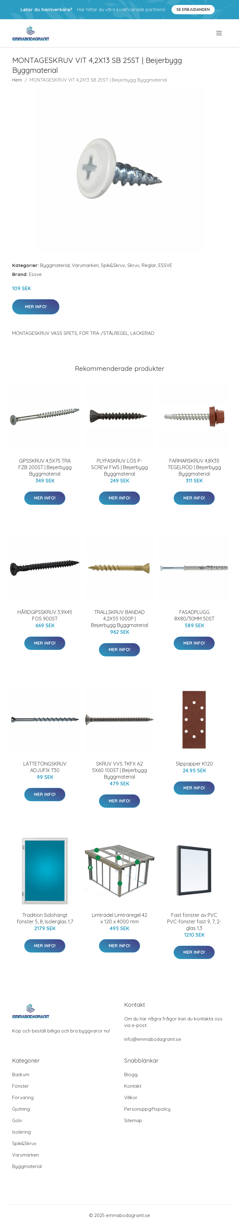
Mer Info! (36, 306)
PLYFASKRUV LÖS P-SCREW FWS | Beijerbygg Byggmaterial (119, 467)
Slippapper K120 (194, 764)
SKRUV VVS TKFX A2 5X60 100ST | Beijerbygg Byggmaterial (119, 770)
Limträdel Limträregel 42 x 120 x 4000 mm (119, 918)
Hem (17, 80)
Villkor (131, 1097)
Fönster (20, 1086)
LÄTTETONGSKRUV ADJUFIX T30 (45, 767)
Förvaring (23, 1097)
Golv (17, 1120)
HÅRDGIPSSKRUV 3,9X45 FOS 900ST (44, 615)
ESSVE (165, 265)
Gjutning (21, 1109)
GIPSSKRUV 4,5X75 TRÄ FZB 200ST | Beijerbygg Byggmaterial (45, 467)
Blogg (131, 1074)
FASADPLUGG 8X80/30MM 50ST (194, 615)
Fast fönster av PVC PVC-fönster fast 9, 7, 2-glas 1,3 (194, 921)
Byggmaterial (55, 265)
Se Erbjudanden (193, 9)
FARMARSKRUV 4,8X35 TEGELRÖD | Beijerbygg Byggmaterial (194, 467)
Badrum (20, 1074)
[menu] (219, 33)
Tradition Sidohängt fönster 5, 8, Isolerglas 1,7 (45, 918)
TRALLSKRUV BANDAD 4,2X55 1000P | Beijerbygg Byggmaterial (119, 618)
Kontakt (132, 1086)
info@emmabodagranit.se (152, 1039)
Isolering (21, 1132)
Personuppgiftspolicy (147, 1109)
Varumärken (85, 265)
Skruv (133, 265)
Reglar (149, 265)
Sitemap (133, 1120)
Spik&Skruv (113, 265)
